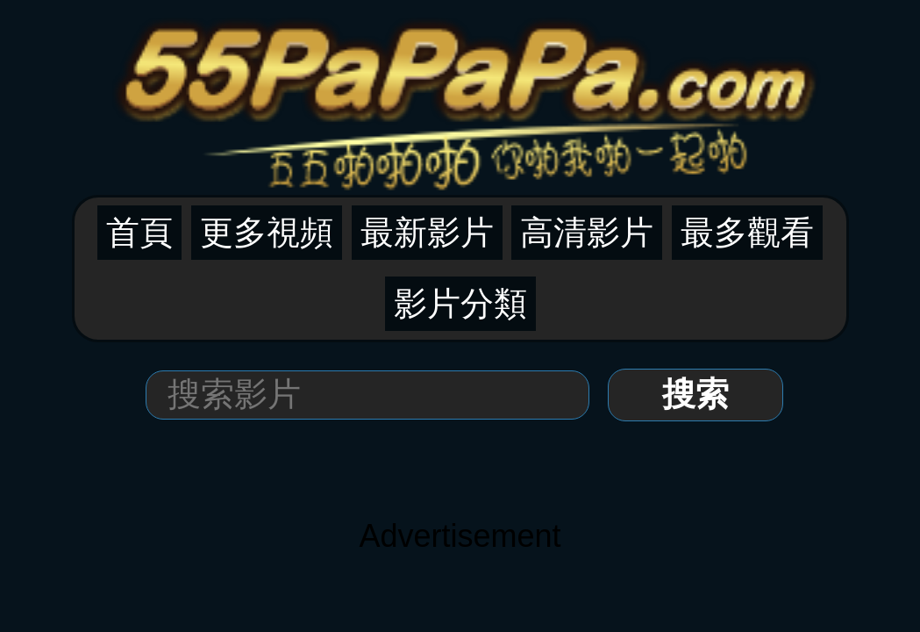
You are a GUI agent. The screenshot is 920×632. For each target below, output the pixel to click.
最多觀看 (747, 232)
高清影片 (586, 232)
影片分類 (460, 303)
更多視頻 (266, 232)
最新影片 (427, 232)
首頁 (139, 232)
